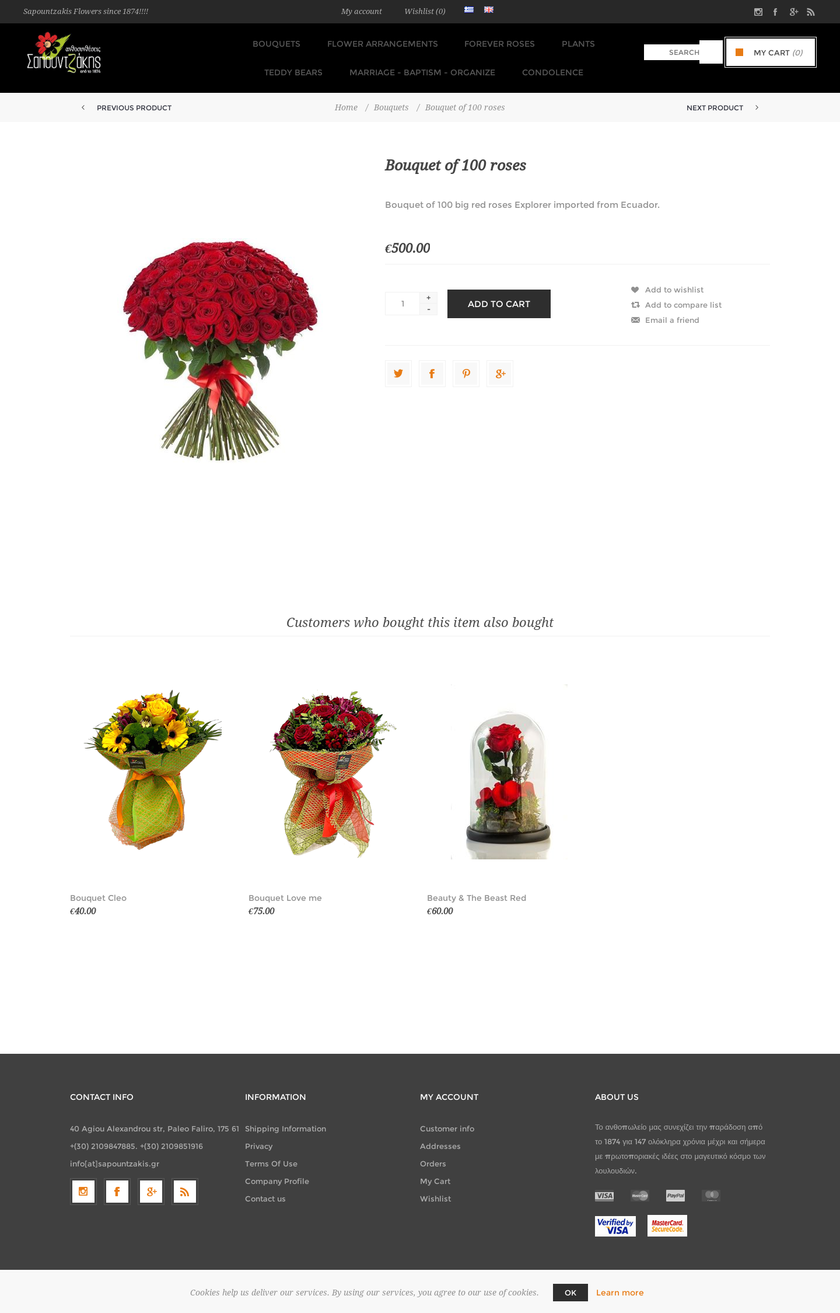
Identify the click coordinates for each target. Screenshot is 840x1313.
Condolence (505, 63)
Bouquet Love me (285, 887)
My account (361, 11)
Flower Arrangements (339, 41)
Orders (433, 1152)
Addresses (440, 1135)
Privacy (258, 1135)
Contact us (265, 1187)
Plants (528, 41)
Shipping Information (285, 1117)
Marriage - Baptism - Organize (378, 63)
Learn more (620, 1292)
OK (570, 1292)
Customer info (447, 1117)
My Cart (435, 1170)
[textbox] (671, 52)
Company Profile (277, 1170)
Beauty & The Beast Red (476, 887)
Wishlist (435, 1187)
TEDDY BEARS (598, 41)
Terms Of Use (271, 1152)
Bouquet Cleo (98, 887)
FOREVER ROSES (453, 41)
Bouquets (237, 41)
